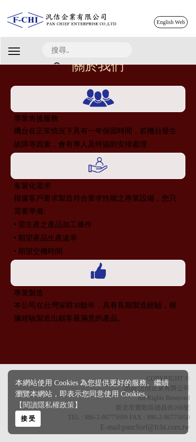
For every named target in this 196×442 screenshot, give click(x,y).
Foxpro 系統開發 (138, 438)
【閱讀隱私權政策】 (48, 405)
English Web (171, 22)
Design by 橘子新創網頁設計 (63, 438)
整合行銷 (171, 438)
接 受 (28, 418)
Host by (107, 438)
